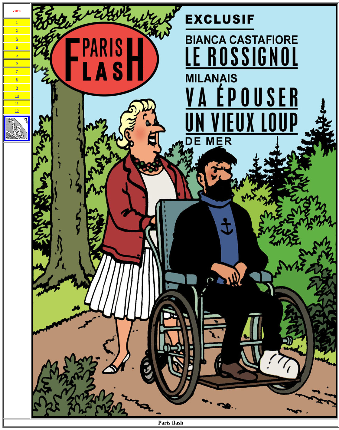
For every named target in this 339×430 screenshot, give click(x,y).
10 (17, 96)
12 (17, 110)
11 (17, 103)
